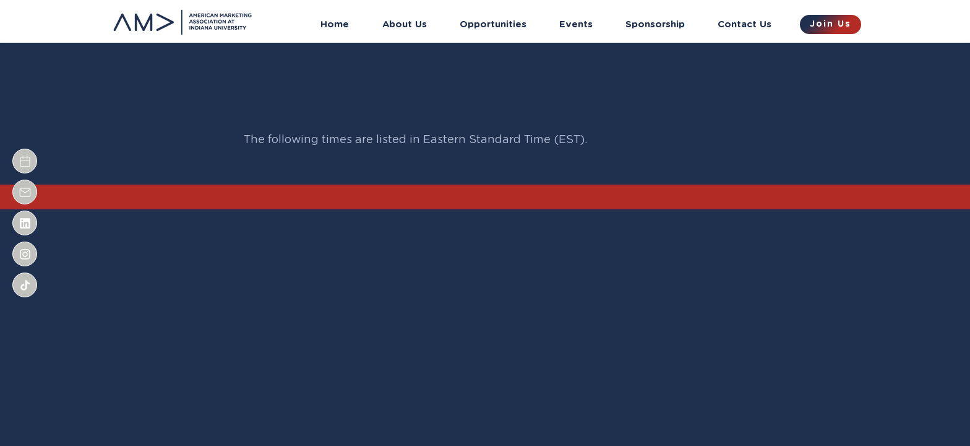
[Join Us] (830, 24)
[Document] (24, 161)
